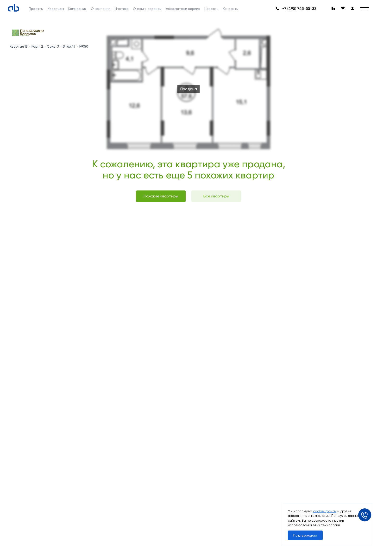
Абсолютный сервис (183, 9)
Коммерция (77, 9)
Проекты (36, 9)
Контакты (231, 9)
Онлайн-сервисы (147, 9)
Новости (211, 9)
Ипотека (122, 9)
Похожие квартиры (161, 196)
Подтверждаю (305, 535)
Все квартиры (216, 196)
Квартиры (56, 9)
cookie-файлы (324, 511)
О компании (100, 9)
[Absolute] (13, 7)
